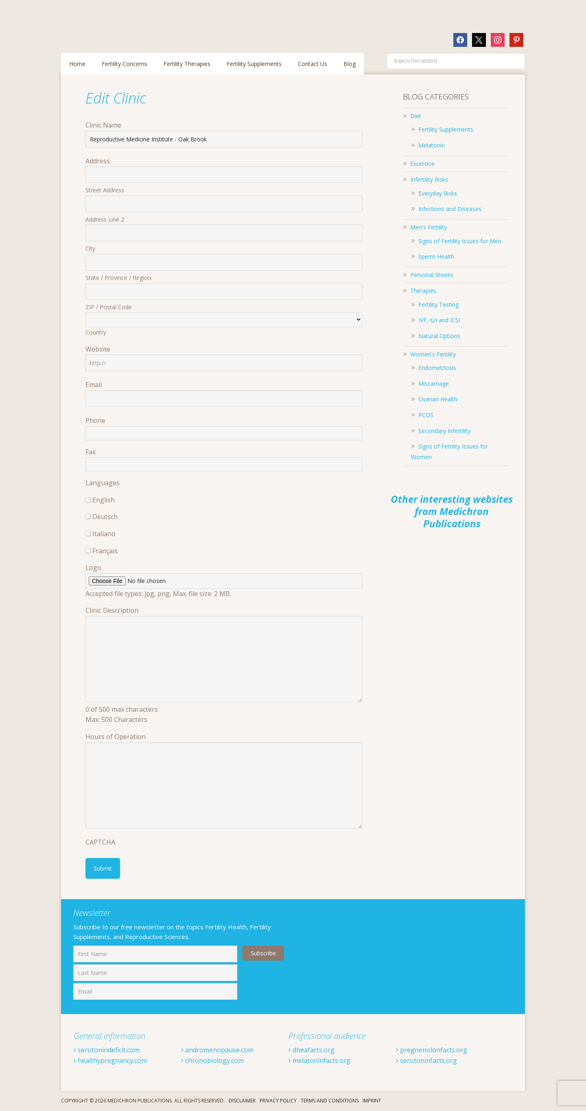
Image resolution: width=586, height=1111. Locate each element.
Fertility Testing (438, 304)
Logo (93, 567)
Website (97, 349)
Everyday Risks (437, 193)
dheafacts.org (312, 1049)
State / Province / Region (118, 278)
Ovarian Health (437, 399)
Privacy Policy (278, 1100)
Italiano (104, 533)
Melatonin (431, 145)
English (103, 499)
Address (97, 160)
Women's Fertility (433, 354)
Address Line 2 (104, 219)
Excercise (422, 163)
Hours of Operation (115, 736)
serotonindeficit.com (107, 1049)
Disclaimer (242, 1100)
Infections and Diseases (449, 209)
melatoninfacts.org (319, 1060)
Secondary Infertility (444, 431)
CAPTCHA (100, 842)
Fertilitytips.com (114, 22)
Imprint (372, 1100)
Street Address (104, 190)
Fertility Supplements (445, 129)
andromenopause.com (217, 1049)
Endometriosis (437, 368)
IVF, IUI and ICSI (439, 320)
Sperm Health (436, 256)
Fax (90, 451)
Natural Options (439, 336)
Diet (415, 116)
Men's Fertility (428, 227)
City (90, 248)
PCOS (425, 415)
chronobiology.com (212, 1060)
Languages (102, 482)
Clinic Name (103, 125)
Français (105, 550)
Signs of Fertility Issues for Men (459, 241)
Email (93, 384)
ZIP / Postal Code (108, 307)
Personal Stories (431, 275)
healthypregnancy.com (110, 1060)
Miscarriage (433, 383)
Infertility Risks (429, 179)
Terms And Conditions (330, 1100)
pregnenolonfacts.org (431, 1049)
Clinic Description (111, 610)
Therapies (423, 291)
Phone (95, 420)
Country (95, 332)
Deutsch (105, 516)
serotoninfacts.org (426, 1060)
